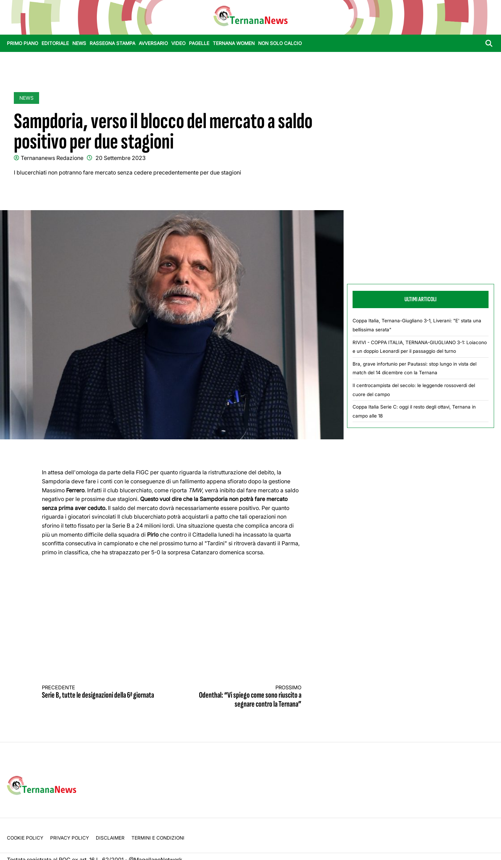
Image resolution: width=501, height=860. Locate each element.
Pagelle (199, 43)
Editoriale (55, 43)
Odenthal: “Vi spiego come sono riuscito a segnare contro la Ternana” (243, 697)
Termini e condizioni (157, 838)
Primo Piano (22, 43)
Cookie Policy (25, 838)
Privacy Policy (69, 838)
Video (178, 43)
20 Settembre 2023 (120, 157)
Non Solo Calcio (280, 43)
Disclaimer (110, 838)
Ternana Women (234, 43)
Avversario (153, 43)
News (79, 43)
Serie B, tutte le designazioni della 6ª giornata (100, 692)
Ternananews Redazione (52, 157)
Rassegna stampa (112, 43)
